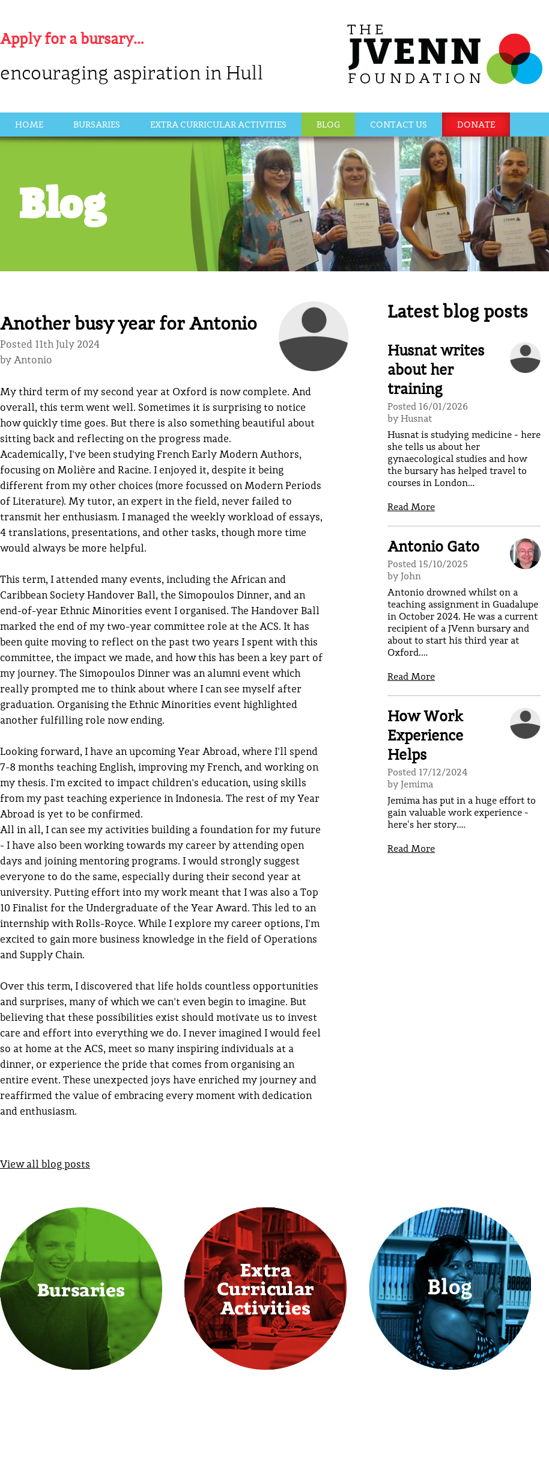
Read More (411, 508)
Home (29, 125)
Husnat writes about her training (435, 371)
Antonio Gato (433, 547)
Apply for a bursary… (72, 40)
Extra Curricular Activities (218, 125)
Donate (476, 125)
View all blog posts (45, 1165)
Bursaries (96, 125)
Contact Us (398, 125)
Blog (328, 125)
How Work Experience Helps (425, 736)
